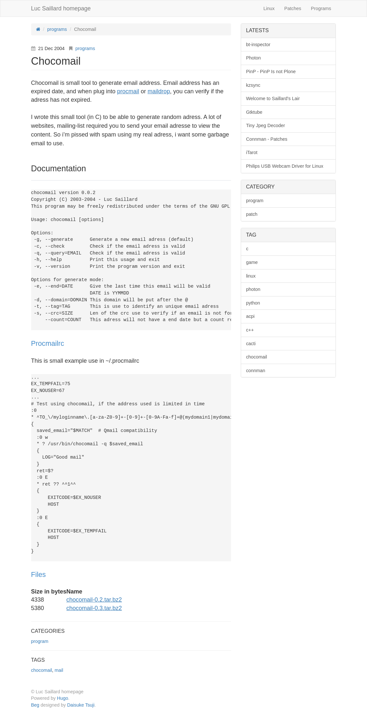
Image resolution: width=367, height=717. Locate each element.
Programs (321, 8)
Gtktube (254, 112)
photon (253, 289)
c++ (250, 329)
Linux (269, 8)
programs (85, 48)
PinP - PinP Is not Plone (271, 71)
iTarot (251, 152)
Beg (35, 705)
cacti (251, 343)
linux (251, 276)
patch (251, 214)
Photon (253, 57)
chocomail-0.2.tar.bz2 (94, 599)
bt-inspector (258, 44)
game (252, 262)
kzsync (253, 85)
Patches (292, 8)
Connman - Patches (266, 139)
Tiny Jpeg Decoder (265, 125)
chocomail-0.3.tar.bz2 (94, 608)
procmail (128, 91)
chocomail (41, 670)
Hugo (62, 698)
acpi (250, 316)
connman (255, 370)
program (40, 641)
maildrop (159, 91)
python (253, 303)
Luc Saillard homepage (61, 8)
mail (59, 670)
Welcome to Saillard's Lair (273, 98)
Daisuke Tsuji (81, 705)
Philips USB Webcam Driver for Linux (284, 166)
